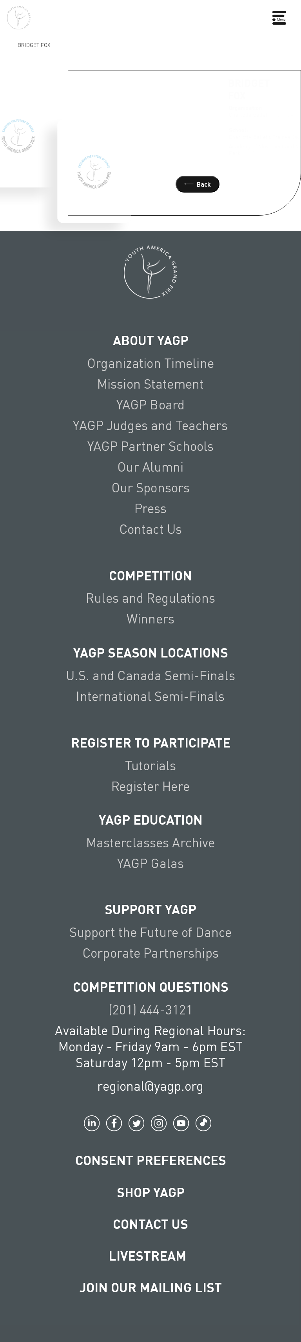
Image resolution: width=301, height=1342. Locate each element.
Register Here (150, 786)
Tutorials (150, 765)
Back (197, 184)
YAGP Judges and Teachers (150, 425)
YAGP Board (150, 404)
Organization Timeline (150, 363)
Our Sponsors (150, 487)
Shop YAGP (151, 1192)
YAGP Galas (150, 863)
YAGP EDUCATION (151, 819)
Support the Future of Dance (150, 932)
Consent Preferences (150, 1160)
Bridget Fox (34, 44)
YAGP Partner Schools (150, 446)
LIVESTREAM (150, 1255)
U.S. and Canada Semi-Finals (150, 675)
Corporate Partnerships (150, 952)
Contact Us (150, 529)
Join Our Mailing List (151, 1287)
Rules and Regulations (150, 597)
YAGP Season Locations (150, 652)
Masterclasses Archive (150, 842)
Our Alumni (150, 466)
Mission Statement (150, 383)
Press (150, 508)
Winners (150, 618)
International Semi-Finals (150, 696)
